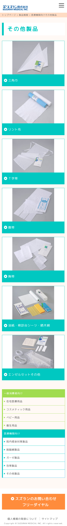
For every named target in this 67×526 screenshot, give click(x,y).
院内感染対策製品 (17, 441)
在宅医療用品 (14, 401)
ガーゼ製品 (13, 457)
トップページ (9, 14)
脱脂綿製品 (13, 449)
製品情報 (23, 14)
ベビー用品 (13, 417)
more (33, 63)
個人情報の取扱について (22, 518)
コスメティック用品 (18, 409)
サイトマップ (50, 518)
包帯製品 (11, 465)
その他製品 (13, 473)
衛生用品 (11, 425)
